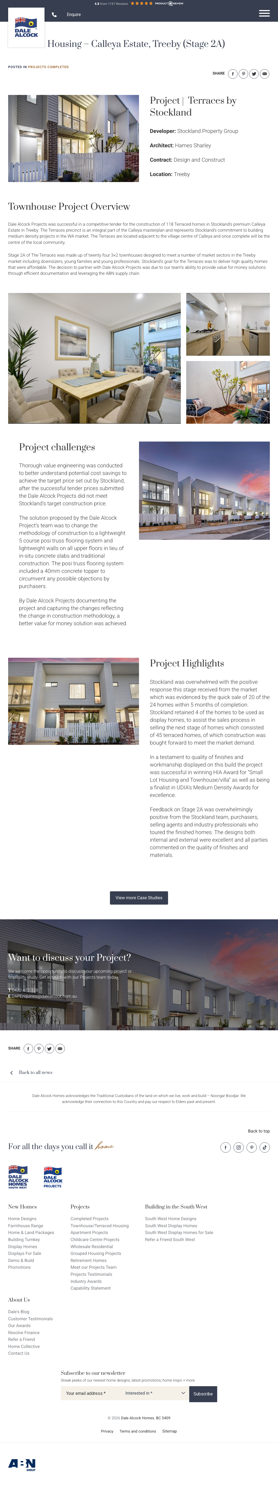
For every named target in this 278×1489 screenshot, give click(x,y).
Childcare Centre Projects (95, 1239)
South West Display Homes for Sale (179, 1232)
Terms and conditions (137, 1431)
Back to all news (35, 1073)
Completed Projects (90, 1218)
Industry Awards (86, 1281)
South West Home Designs (171, 1218)
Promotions (19, 1267)
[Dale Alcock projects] (57, 1177)
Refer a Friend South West (170, 1239)
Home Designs (22, 1218)
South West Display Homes (171, 1225)
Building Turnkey (24, 1239)
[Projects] (100, 1207)
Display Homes (22, 1246)
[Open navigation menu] (264, 13)
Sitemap (169, 1431)
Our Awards (19, 1325)
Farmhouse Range (25, 1225)
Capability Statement (91, 1288)
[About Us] (30, 1300)
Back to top (259, 1131)
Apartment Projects (89, 1232)
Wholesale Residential (92, 1246)
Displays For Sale (24, 1253)
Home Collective (24, 1346)
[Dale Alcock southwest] (21, 1177)
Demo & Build (21, 1260)
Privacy (107, 1431)
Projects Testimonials (91, 1274)
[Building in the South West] (179, 1207)
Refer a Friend (21, 1339)
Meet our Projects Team (94, 1267)
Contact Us (19, 1353)
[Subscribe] (203, 1394)
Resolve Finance (24, 1332)
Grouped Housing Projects (96, 1253)
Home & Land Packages (31, 1232)
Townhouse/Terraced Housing (100, 1225)
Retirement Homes (89, 1260)
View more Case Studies (139, 903)
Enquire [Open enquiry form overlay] (74, 14)
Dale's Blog (18, 1311)
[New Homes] (31, 1207)
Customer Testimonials (30, 1318)
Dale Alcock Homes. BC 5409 (145, 1418)
